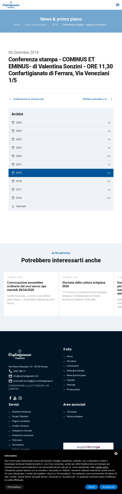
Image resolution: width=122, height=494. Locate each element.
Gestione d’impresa (21, 412)
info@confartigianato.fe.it (25, 376)
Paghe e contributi (21, 421)
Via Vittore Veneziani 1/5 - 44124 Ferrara (28, 366)
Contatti (71, 380)
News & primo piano (76, 375)
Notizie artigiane (75, 416)
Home (70, 356)
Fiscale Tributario (20, 416)
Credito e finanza (20, 426)
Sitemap (71, 385)
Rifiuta (91, 487)
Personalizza (14, 487)
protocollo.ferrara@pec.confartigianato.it (33, 381)
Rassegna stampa (75, 370)
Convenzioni (73, 366)
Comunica (72, 412)
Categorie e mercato (22, 430)
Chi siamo (71, 361)
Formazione (18, 445)
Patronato (17, 440)
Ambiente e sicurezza (22, 435)
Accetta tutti (108, 487)
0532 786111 (19, 371)
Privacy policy (73, 389)
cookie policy (101, 467)
